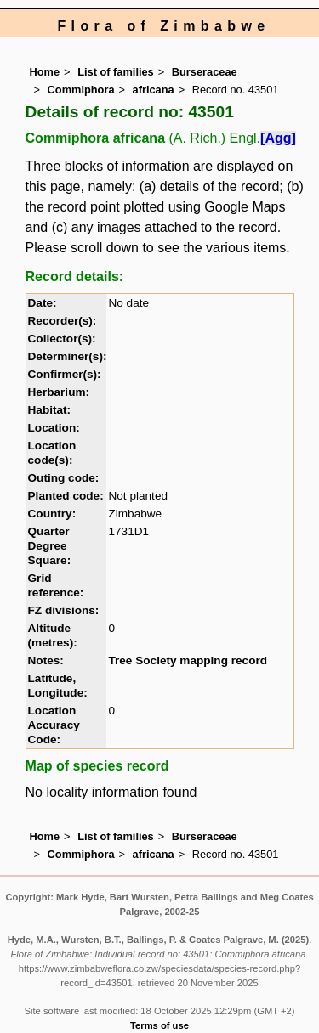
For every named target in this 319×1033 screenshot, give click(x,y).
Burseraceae (204, 71)
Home (45, 71)
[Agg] (278, 138)
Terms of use (159, 1025)
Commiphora (81, 89)
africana (153, 89)
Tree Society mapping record (187, 660)
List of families (115, 71)
